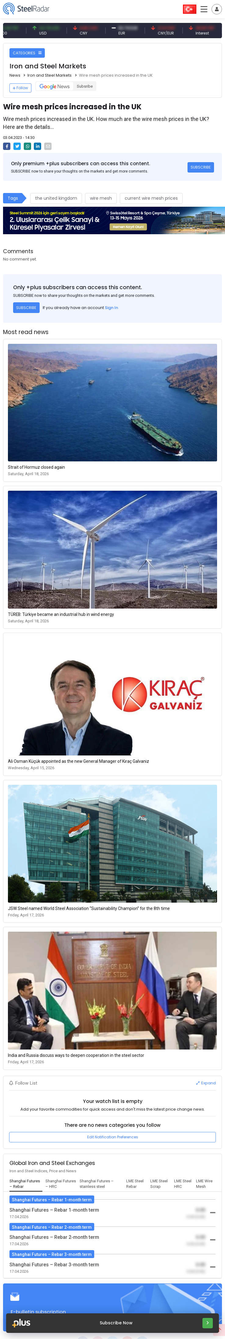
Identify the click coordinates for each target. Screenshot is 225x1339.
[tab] (25, 1184)
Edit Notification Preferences (112, 1137)
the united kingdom (56, 198)
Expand (206, 1083)
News (14, 75)
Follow (20, 87)
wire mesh (101, 198)
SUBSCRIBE (201, 167)
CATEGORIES (27, 53)
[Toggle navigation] (217, 9)
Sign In (111, 308)
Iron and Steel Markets (49, 75)
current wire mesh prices (151, 198)
